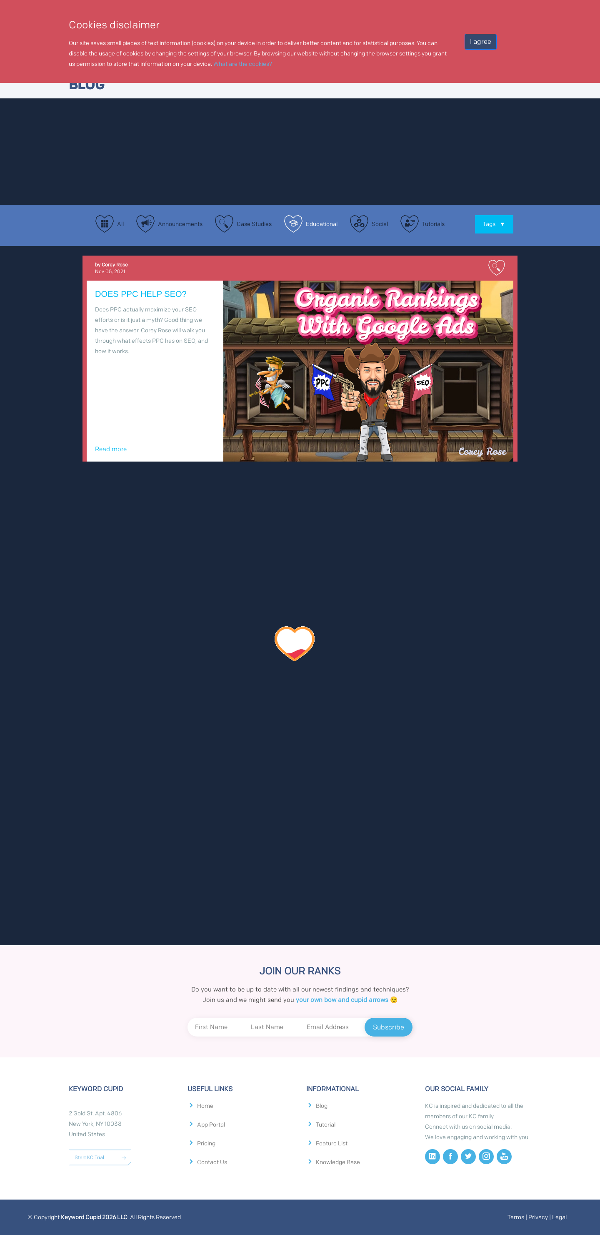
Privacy (538, 1217)
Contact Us (212, 1162)
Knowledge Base (338, 1162)
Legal (559, 1217)
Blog (322, 1106)
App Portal (211, 1125)
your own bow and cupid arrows (342, 1000)
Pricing (206, 1144)
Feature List (332, 1144)
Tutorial (325, 1125)
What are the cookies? (242, 64)
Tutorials (433, 224)
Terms (516, 1217)
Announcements (180, 224)
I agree (480, 41)
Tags (494, 224)
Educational (322, 224)
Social (380, 224)
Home (205, 1106)
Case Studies (254, 224)
